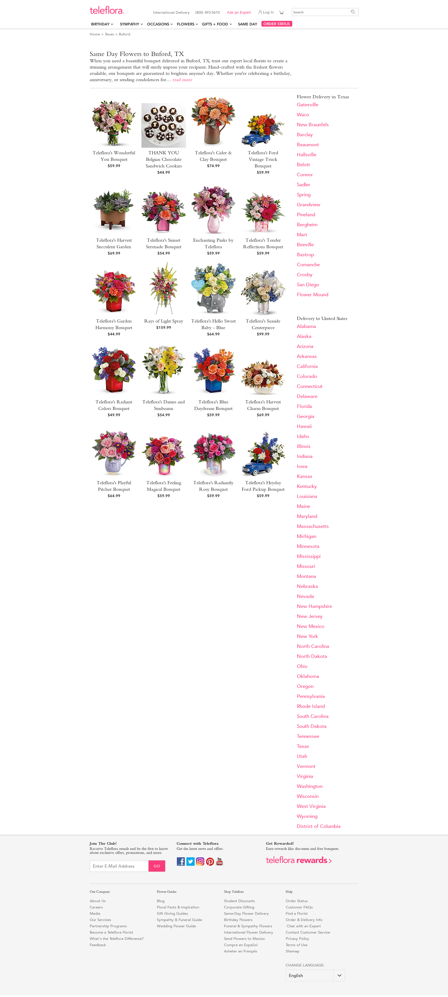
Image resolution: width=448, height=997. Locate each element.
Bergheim (307, 225)
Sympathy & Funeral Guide (179, 919)
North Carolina (313, 646)
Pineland (306, 215)
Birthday (100, 24)
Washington (310, 786)
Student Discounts (239, 900)
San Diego (308, 285)
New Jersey (310, 616)
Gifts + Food (215, 24)
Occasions (158, 24)
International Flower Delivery (248, 932)
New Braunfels (313, 125)
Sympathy (129, 24)
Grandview (308, 205)
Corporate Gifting (239, 907)
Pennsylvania (311, 696)
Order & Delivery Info (304, 919)
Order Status (297, 900)
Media (95, 913)
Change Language (304, 965)
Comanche (308, 265)
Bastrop (305, 255)
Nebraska (307, 586)
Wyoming (307, 816)
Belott (303, 165)
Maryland (307, 516)
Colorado (307, 376)
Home (95, 34)
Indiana (305, 456)
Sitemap (292, 951)
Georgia (305, 416)
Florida (304, 406)
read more (182, 79)
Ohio (302, 666)
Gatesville (307, 105)
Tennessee (308, 736)
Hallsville (306, 155)
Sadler (303, 185)
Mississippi (309, 556)
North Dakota (312, 656)
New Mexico (310, 626)
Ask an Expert (239, 12)
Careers (96, 907)
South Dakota (312, 726)
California (307, 366)
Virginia (305, 776)
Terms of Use (296, 944)
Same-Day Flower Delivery (246, 913)
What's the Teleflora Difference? (117, 938)
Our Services (100, 919)
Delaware (307, 396)
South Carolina (313, 716)
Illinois (304, 446)
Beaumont (308, 145)
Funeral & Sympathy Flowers (248, 926)
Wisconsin (308, 796)
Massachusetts (313, 526)
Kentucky (307, 486)
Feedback (98, 944)
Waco (303, 115)
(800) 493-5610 (207, 12)
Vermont (306, 766)
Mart (302, 235)
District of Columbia (319, 826)
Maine (303, 506)
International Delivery (171, 12)
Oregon (305, 686)
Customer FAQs (299, 907)
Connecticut (310, 386)
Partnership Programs (108, 926)
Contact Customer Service (308, 932)
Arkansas (307, 356)
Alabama (306, 326)
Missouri (306, 566)
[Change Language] (315, 975)
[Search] (325, 12)
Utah (302, 756)
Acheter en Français (240, 951)
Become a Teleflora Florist (111, 932)
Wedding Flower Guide (176, 926)
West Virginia (311, 806)
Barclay (305, 135)
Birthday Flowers (238, 919)
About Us (98, 900)
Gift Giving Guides (172, 913)
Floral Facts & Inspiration (178, 907)
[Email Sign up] (119, 866)
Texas (109, 34)
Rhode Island (311, 706)
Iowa (302, 466)
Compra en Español (240, 944)
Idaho (303, 436)
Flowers (185, 24)
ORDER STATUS (276, 24)
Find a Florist (297, 913)
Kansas (304, 476)
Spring (304, 195)
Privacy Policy (297, 938)
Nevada (305, 596)
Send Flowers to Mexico (244, 938)
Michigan (306, 536)
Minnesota (308, 546)
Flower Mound (312, 295)
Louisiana (307, 496)
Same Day (248, 24)
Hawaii (304, 426)
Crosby (305, 275)
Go (157, 866)
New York (307, 636)
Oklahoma (308, 676)
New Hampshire (314, 606)
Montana (306, 576)
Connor (305, 175)
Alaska (304, 336)
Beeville (305, 245)
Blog (161, 900)
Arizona (305, 346)
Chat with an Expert (303, 926)
